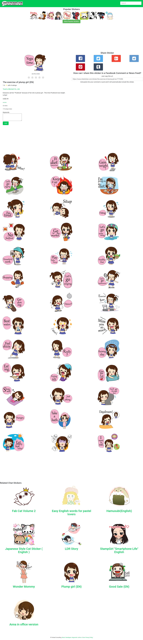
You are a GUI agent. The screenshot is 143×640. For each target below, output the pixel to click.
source (4, 102)
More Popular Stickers (71, 21)
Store (83, 637)
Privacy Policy (89, 637)
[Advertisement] (56, 38)
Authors (80, 637)
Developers (68, 637)
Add (5, 123)
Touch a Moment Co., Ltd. (11, 89)
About (63, 637)
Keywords (74, 637)
